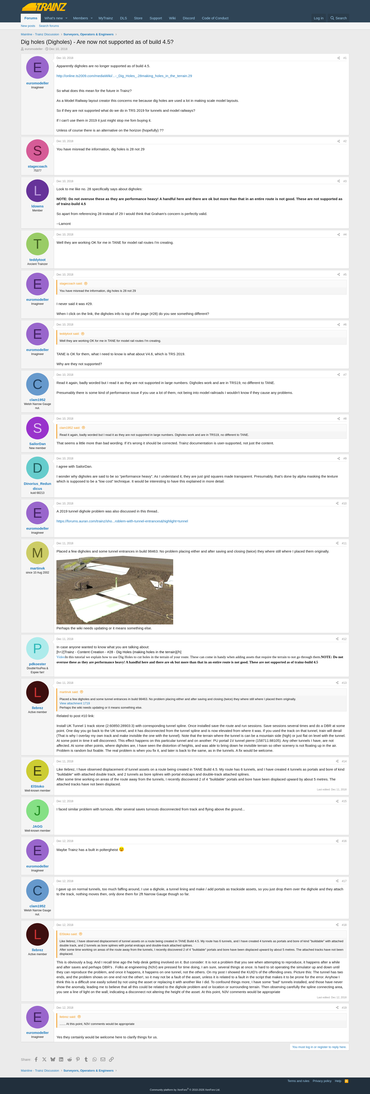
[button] (66, 18)
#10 (344, 503)
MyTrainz (106, 18)
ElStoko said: (68, 934)
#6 (344, 324)
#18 (344, 925)
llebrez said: (67, 1017)
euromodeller (34, 49)
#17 (344, 881)
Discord (189, 18)
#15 (344, 801)
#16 (344, 841)
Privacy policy (322, 1081)
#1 (344, 58)
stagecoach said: (71, 283)
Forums (30, 18)
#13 (344, 683)
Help (338, 1081)
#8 (344, 418)
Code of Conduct (215, 18)
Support (156, 18)
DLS (123, 18)
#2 (344, 141)
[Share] (339, 58)
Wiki (172, 18)
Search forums (49, 26)
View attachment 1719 (74, 703)
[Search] (338, 18)
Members (80, 18)
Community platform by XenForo (185, 1089)
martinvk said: (68, 692)
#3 (344, 181)
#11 (344, 543)
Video (60, 657)
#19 (344, 1007)
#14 (344, 761)
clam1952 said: (69, 427)
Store (138, 18)
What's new (53, 18)
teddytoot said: (69, 333)
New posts (28, 26)
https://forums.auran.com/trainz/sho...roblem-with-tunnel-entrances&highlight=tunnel (122, 521)
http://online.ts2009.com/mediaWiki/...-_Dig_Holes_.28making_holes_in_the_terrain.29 (124, 76)
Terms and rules (298, 1081)
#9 (344, 458)
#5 (344, 274)
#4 (344, 234)
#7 (344, 374)
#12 (344, 639)
